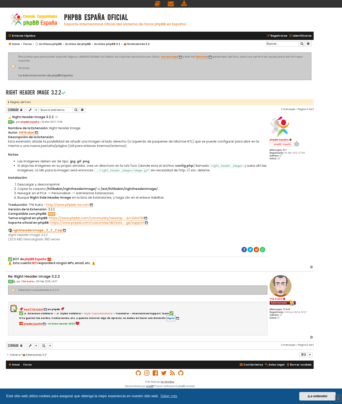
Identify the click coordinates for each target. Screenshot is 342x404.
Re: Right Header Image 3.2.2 (34, 276)
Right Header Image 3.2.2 (33, 92)
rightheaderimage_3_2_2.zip (37, 230)
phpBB (149, 386)
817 (285, 150)
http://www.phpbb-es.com (67, 205)
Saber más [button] (169, 396)
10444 (286, 309)
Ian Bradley (167, 381)
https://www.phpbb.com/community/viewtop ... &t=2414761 (96, 218)
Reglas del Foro (19, 102)
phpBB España (279, 139)
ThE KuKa (276, 299)
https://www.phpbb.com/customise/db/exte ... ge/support (97, 222)
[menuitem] (157, 4)
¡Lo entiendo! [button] (317, 396)
